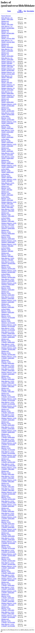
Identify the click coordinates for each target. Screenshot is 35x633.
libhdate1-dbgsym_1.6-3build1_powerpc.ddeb (8, 73)
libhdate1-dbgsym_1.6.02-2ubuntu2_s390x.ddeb (9, 224)
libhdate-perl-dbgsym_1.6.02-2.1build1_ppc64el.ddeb (8, 353)
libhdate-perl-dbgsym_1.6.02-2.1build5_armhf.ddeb (7, 411)
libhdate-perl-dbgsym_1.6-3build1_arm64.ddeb (7, 54)
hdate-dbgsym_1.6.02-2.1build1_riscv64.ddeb (8, 403)
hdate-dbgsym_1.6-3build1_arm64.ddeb (7, 58)
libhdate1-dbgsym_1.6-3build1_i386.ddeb (8, 62)
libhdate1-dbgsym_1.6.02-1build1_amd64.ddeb (9, 166)
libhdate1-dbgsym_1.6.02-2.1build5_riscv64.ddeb (9, 443)
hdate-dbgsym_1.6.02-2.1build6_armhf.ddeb (7, 514)
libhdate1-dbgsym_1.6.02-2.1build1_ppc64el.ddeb (9, 348)
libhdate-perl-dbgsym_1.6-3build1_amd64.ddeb (7, 100)
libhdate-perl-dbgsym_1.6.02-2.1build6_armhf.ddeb (7, 509)
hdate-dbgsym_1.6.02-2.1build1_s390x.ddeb (7, 382)
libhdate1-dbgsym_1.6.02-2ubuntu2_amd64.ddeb (9, 241)
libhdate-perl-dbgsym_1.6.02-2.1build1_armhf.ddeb (7, 361)
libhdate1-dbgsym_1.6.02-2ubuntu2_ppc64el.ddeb (9, 271)
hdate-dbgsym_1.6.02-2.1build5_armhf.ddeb (7, 415)
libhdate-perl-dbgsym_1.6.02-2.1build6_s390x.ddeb (7, 485)
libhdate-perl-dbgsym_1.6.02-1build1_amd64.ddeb (7, 161)
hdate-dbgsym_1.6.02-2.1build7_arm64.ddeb (7, 588)
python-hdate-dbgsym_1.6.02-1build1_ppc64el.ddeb (7, 118)
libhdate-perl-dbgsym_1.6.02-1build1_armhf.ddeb (7, 149)
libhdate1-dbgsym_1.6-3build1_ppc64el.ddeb (8, 69)
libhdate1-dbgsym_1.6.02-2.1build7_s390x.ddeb (9, 604)
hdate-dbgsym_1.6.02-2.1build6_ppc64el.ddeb (8, 501)
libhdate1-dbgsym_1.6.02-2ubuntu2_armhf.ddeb (9, 301)
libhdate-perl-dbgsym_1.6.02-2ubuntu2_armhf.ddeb (7, 305)
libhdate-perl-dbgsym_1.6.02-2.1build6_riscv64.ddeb (8, 546)
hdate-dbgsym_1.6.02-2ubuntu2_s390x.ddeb (7, 210)
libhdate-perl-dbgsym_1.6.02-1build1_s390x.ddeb (7, 193)
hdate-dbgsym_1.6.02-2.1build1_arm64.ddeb (7, 369)
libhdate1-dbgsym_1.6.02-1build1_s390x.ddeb (9, 202)
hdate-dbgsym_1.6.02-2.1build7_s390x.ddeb (7, 612)
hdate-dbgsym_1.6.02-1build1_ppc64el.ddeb (7, 113)
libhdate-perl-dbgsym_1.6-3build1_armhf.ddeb (7, 45)
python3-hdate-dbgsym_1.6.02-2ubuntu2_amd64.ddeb (8, 237)
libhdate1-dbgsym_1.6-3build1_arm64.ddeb (8, 89)
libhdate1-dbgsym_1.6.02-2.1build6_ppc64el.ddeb (9, 493)
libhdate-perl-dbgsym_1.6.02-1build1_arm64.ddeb (7, 135)
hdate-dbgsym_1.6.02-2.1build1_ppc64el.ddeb (8, 345)
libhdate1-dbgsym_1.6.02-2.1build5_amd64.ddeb (9, 431)
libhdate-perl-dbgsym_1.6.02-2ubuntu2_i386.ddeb (7, 254)
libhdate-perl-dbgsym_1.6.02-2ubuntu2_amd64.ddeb (8, 232)
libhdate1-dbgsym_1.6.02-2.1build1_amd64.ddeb (9, 336)
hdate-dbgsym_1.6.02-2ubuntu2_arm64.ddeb (7, 280)
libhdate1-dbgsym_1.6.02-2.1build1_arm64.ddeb (9, 373)
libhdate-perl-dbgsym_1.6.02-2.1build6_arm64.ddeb (7, 522)
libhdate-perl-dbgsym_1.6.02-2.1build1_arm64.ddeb (7, 377)
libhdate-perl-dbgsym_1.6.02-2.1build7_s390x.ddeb (7, 608)
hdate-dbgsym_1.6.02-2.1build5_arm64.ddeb (7, 427)
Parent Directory (6, 16)
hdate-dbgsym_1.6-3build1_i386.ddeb (7, 76)
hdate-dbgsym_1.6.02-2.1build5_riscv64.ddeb (8, 452)
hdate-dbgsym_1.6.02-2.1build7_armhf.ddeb (7, 600)
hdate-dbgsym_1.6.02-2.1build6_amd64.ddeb (8, 538)
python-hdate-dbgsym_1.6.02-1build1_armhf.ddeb (7, 140)
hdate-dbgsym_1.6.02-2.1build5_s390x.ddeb (7, 477)
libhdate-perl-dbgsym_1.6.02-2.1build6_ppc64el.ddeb (8, 497)
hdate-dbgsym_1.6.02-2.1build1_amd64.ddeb (8, 332)
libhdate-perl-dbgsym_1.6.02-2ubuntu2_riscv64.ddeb (8, 316)
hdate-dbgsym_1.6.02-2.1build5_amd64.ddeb (8, 440)
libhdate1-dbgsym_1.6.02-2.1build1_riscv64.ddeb (9, 399)
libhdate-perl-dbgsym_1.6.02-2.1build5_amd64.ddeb (8, 435)
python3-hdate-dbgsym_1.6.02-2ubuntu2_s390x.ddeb (7, 219)
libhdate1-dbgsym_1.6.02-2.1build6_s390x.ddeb (9, 480)
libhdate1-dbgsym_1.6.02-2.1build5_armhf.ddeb (9, 406)
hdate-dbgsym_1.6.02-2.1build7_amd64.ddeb (8, 575)
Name (9, 11)
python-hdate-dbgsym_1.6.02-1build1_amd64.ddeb (7, 170)
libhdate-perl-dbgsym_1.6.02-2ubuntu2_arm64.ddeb (7, 293)
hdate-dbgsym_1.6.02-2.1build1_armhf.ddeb (7, 366)
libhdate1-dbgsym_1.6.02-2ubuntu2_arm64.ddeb (9, 283)
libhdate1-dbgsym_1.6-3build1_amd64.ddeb (8, 96)
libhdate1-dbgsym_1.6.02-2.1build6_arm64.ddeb (9, 517)
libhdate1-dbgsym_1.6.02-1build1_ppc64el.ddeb (9, 104)
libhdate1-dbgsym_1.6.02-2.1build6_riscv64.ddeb (9, 542)
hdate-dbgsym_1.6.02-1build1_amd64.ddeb (7, 157)
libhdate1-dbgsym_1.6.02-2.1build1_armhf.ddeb (9, 357)
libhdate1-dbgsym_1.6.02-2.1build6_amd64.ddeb (9, 530)
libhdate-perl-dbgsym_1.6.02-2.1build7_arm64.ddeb (7, 583)
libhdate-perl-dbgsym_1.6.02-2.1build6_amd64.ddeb (8, 534)
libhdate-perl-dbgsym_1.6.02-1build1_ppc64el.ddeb (7, 109)
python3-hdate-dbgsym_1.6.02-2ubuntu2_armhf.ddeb (7, 310)
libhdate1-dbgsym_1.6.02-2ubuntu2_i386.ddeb (9, 245)
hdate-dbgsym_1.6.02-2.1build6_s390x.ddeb (7, 489)
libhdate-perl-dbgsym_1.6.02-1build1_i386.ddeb (6, 188)
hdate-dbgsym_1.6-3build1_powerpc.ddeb (8, 41)
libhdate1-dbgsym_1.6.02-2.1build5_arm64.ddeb (9, 419)
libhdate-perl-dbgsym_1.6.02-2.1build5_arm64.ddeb (7, 423)
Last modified (20, 11)
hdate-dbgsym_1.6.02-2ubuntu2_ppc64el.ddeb (8, 262)
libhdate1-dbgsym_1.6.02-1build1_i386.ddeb (9, 180)
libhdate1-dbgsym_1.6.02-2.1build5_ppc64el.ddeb (9, 456)
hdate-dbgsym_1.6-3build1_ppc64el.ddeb (7, 27)
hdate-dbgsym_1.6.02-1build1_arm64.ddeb (7, 131)
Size (25, 11)
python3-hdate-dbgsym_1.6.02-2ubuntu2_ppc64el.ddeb (8, 275)
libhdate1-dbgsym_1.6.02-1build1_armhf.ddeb (9, 145)
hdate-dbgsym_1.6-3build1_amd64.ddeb (7, 92)
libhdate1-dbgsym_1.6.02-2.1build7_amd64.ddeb (9, 567)
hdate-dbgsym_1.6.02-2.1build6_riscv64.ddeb (8, 551)
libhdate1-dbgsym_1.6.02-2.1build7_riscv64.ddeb (9, 616)
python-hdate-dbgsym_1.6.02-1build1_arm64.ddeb (7, 126)
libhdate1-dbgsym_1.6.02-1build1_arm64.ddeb (9, 122)
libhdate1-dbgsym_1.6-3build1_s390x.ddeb (8, 65)
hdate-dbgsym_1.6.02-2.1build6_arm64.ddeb (7, 526)
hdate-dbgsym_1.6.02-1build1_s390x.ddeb (7, 206)
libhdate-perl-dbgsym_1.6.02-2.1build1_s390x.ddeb (7, 390)
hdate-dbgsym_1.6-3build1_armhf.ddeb (7, 50)
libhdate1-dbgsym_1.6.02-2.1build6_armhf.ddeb (9, 505)
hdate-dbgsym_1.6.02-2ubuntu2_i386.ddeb (7, 259)
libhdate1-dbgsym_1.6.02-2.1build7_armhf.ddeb (9, 591)
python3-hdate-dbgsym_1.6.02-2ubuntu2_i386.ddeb (7, 249)
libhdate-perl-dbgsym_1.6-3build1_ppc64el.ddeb (7, 31)
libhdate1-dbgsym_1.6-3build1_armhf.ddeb (8, 85)
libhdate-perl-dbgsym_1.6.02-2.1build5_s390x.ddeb (7, 472)
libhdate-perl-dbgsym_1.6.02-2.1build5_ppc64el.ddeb (8, 460)
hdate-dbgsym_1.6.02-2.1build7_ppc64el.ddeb (8, 563)
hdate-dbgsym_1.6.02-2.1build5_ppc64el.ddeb (8, 464)
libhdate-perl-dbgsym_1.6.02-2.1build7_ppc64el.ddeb (8, 559)
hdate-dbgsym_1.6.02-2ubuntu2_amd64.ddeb (8, 227)
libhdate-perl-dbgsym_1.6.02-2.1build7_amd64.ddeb (8, 571)
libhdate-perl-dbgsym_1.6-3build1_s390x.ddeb (7, 23)
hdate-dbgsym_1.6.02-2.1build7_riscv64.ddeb (8, 625)
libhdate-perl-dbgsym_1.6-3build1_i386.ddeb (6, 81)
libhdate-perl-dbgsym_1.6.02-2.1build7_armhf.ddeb (7, 596)
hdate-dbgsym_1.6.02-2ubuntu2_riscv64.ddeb (8, 329)
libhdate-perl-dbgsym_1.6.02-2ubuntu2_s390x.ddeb (7, 214)
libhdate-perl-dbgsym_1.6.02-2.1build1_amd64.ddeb (8, 340)
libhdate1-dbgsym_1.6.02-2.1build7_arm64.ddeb (9, 579)
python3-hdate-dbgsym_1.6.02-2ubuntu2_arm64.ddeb (7, 288)
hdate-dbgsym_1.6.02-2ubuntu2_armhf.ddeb (7, 297)
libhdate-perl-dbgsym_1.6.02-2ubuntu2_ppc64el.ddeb (8, 267)
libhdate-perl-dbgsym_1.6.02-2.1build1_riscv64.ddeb (8, 395)
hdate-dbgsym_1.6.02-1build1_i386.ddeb (7, 183)
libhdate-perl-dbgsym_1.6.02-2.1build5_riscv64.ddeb (8, 448)
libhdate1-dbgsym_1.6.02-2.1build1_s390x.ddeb (9, 385)
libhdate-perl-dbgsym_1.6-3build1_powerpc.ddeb (8, 37)
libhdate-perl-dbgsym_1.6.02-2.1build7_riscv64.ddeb (8, 620)
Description (30, 11)
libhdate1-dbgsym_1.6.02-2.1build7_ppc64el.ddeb (9, 554)
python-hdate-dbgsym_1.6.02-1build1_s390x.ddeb (7, 198)
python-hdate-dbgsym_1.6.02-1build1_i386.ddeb (6, 175)
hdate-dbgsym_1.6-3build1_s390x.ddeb (7, 18)
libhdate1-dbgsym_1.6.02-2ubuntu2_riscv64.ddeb (9, 325)
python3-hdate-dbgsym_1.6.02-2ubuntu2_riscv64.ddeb (8, 321)
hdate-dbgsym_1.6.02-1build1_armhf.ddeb (7, 153)
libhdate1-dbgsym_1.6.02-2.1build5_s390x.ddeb (9, 468)
